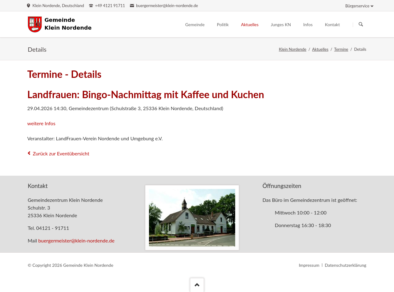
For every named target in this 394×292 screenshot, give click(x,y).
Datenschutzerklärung (345, 265)
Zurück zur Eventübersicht (61, 153)
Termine (341, 49)
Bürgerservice (357, 5)
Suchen (361, 24)
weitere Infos (41, 123)
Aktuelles (320, 49)
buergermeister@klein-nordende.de (76, 240)
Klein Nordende (292, 49)
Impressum (309, 265)
